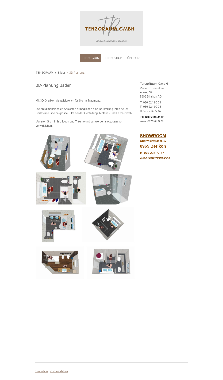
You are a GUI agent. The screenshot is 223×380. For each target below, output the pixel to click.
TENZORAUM (91, 58)
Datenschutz (41, 371)
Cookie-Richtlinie (59, 371)
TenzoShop (113, 58)
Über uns (134, 58)
